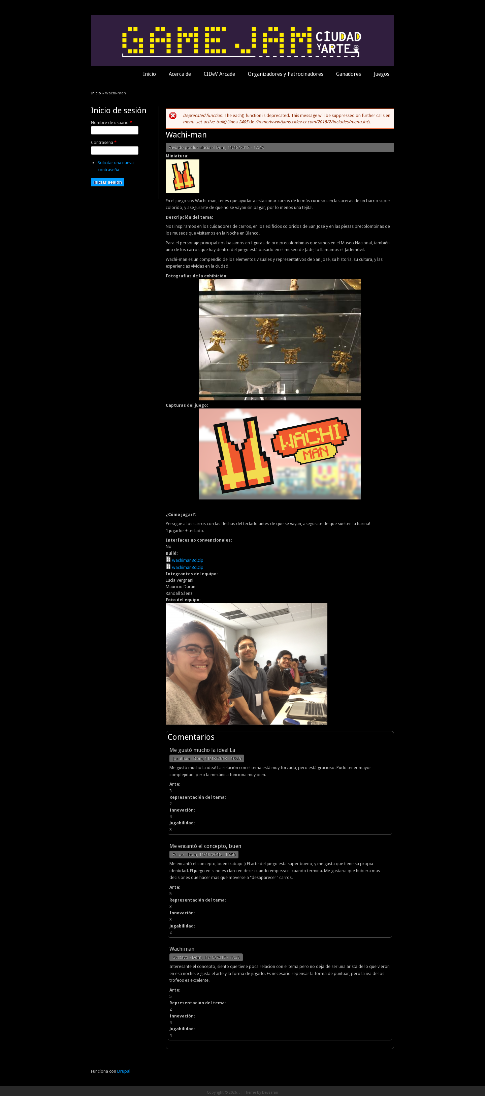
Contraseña (104, 142)
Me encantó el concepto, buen (205, 846)
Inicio (149, 74)
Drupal (123, 1071)
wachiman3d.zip (187, 560)
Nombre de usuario (111, 122)
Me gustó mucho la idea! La (202, 750)
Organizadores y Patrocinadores (285, 74)
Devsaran (270, 1092)
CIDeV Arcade (219, 74)
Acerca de (180, 74)
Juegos (381, 74)
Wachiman (181, 949)
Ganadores (348, 74)
